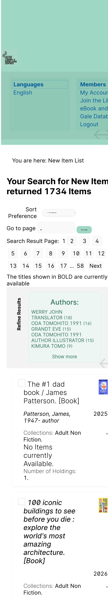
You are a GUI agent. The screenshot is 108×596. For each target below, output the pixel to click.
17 (63, 265)
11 (88, 253)
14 (25, 265)
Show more (64, 356)
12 (101, 253)
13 (13, 265)
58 (80, 265)
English (22, 92)
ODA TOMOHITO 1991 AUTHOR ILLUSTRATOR (57, 337)
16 (50, 265)
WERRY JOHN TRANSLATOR (46, 314)
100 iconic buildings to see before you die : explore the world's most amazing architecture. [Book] (49, 531)
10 (76, 253)
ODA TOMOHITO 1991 (56, 323)
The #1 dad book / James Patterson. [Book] (51, 392)
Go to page (22, 228)
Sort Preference (22, 212)
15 (38, 265)
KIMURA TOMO (48, 346)
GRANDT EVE (46, 329)
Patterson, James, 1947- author (47, 417)
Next (95, 265)
